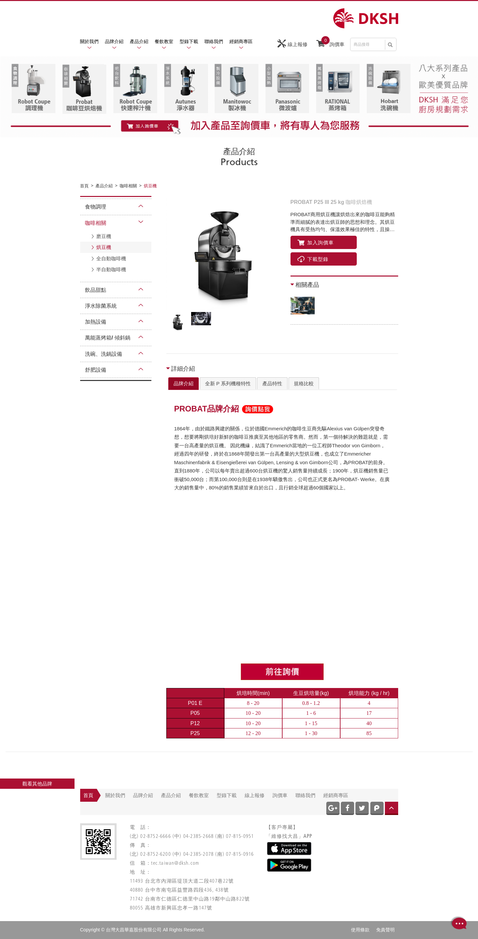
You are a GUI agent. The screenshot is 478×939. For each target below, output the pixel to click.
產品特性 (272, 383)
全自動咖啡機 (111, 258)
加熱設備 (95, 322)
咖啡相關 (95, 223)
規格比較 (304, 383)
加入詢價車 (315, 242)
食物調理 (95, 207)
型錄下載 (189, 41)
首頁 (88, 795)
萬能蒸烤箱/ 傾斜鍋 (108, 338)
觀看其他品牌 (37, 783)
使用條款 (360, 929)
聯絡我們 (213, 41)
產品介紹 (139, 41)
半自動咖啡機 (111, 269)
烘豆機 (103, 247)
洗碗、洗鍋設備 (103, 354)
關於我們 (89, 41)
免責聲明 (385, 929)
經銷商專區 (241, 41)
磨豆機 (103, 236)
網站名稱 (365, 18)
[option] (224, 254)
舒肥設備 (95, 370)
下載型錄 (313, 259)
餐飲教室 (164, 41)
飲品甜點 (95, 290)
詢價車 (330, 43)
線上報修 (292, 43)
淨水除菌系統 (101, 306)
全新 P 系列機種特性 (228, 383)
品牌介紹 (114, 41)
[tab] (183, 383)
